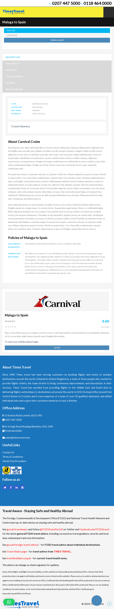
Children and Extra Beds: (14, 255)
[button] (9, 602)
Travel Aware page (17, 551)
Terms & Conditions (12, 456)
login (57, 348)
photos (11, 30)
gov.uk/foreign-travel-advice (22, 544)
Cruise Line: (16, 107)
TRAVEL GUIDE (57, 40)
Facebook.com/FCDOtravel (94, 529)
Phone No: (16, 114)
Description (13, 57)
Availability (13, 63)
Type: (14, 104)
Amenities (11, 70)
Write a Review (14, 89)
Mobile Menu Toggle (108, 12)
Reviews (10, 83)
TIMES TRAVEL (62, 551)
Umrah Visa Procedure (14, 461)
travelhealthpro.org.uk (19, 558)
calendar (12, 35)
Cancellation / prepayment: (15, 245)
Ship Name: (16, 110)
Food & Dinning (14, 76)
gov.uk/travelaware (17, 529)
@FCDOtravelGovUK (51, 529)
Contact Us (8, 452)
